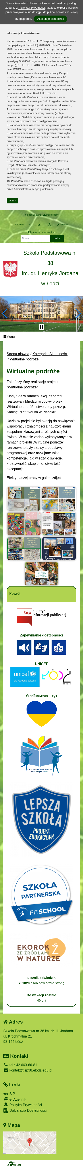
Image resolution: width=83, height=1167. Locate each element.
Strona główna (33, 215)
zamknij (12, 200)
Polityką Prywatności (31, 7)
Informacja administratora (41, 232)
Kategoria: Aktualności (50, 354)
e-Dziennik (14, 1099)
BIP (9, 1094)
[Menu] (41, 337)
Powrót (14, 593)
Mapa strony (50, 215)
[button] (5, 313)
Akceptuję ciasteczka (50, 18)
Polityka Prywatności (22, 1105)
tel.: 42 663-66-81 (20, 1065)
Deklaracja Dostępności (25, 1110)
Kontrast (62, 224)
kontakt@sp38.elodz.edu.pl (27, 1070)
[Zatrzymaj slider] (41, 327)
